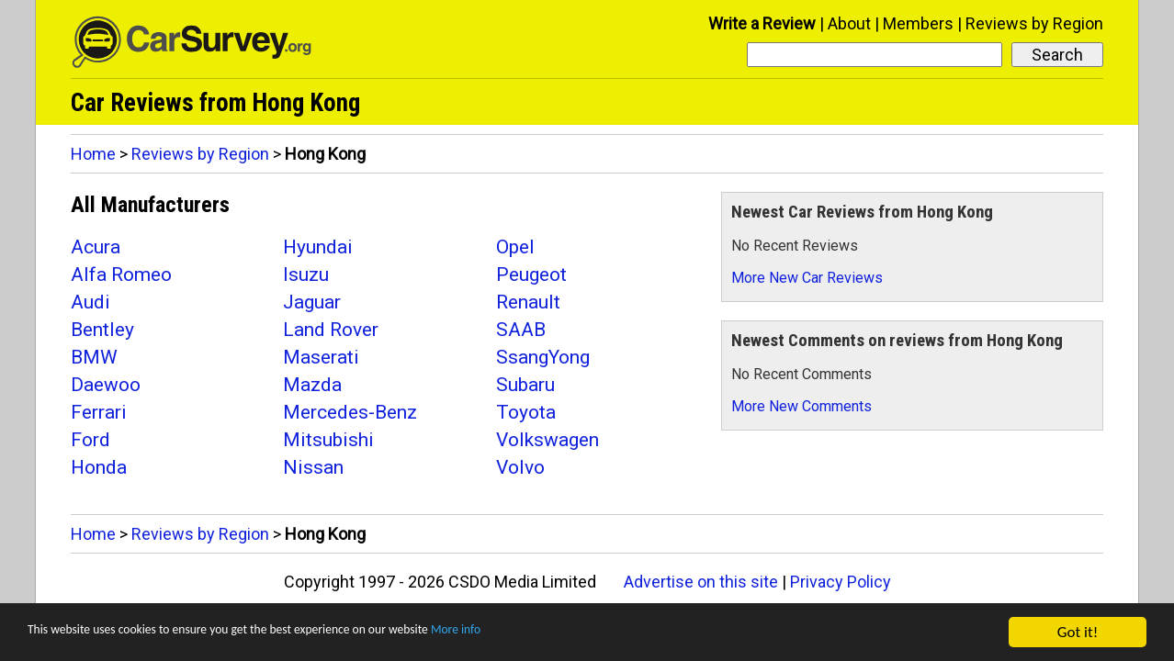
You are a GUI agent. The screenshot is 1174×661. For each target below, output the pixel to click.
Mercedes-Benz (350, 412)
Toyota (526, 412)
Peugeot (531, 274)
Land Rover (330, 330)
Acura (95, 247)
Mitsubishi (328, 440)
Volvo (520, 467)
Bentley (102, 330)
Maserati (321, 357)
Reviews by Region (1034, 23)
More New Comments (801, 406)
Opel (515, 247)
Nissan (313, 467)
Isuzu (306, 274)
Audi (90, 302)
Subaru (525, 385)
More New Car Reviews (807, 277)
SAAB (521, 330)
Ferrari (99, 412)
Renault (528, 302)
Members (918, 23)
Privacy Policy (840, 581)
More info (565, 634)
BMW (94, 357)
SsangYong (543, 357)
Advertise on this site (701, 581)
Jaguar (312, 302)
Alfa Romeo (121, 274)
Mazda (312, 385)
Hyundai (318, 247)
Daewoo (106, 385)
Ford (90, 440)
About (849, 23)
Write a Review (762, 23)
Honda (99, 467)
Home (93, 153)
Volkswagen (547, 440)
